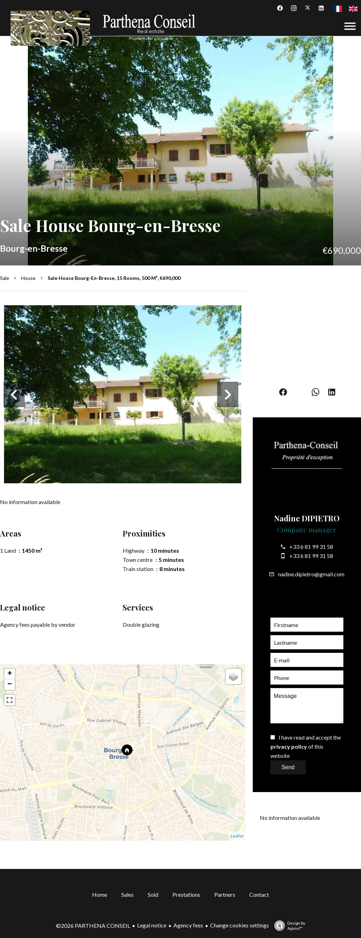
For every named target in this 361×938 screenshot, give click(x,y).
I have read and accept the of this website (305, 746)
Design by (288, 925)
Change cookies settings (239, 925)
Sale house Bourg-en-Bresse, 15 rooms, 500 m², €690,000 (114, 278)
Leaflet (237, 836)
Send (287, 767)
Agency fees (188, 925)
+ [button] (9, 674)
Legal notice (151, 925)
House (28, 278)
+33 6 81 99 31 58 (311, 546)
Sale (4, 278)
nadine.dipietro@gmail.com (311, 574)
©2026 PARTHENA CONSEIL (93, 925)
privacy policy (288, 746)
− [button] (9, 684)
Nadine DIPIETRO (306, 518)
